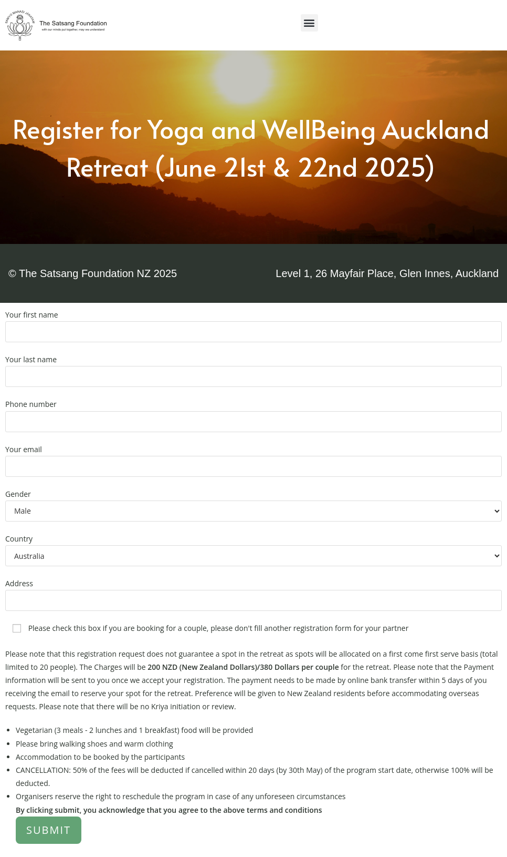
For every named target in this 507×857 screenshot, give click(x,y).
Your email (253, 457)
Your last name (253, 367)
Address (253, 591)
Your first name (253, 323)
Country (253, 547)
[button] (309, 23)
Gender (253, 502)
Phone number (253, 412)
